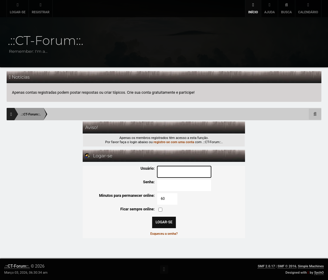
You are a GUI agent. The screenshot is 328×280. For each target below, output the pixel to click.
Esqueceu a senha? (164, 234)
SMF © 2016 (286, 266)
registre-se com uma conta (173, 142)
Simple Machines (311, 266)
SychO (319, 273)
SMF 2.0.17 (266, 266)
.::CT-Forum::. (17, 266)
